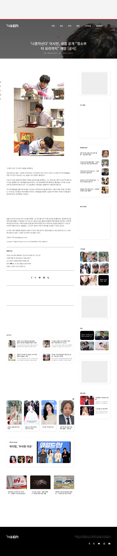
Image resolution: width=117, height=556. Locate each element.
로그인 (109, 536)
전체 (53, 26)
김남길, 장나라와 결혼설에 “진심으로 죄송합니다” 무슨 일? (23, 255)
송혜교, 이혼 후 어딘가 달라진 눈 (15, 266)
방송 (61, 26)
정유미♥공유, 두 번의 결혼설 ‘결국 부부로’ (18, 264)
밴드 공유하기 (48, 278)
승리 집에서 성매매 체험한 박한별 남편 (17, 261)
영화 (78, 26)
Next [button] (69, 452)
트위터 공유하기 (35, 278)
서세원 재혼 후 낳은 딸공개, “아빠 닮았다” (18, 258)
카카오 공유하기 (39, 278)
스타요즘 (88, 26)
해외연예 (99, 26)
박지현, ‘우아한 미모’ (21, 446)
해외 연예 (82, 393)
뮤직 (69, 26)
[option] (54, 452)
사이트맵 (105, 536)
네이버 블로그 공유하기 (44, 278)
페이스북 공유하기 (31, 278)
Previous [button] (38, 452)
